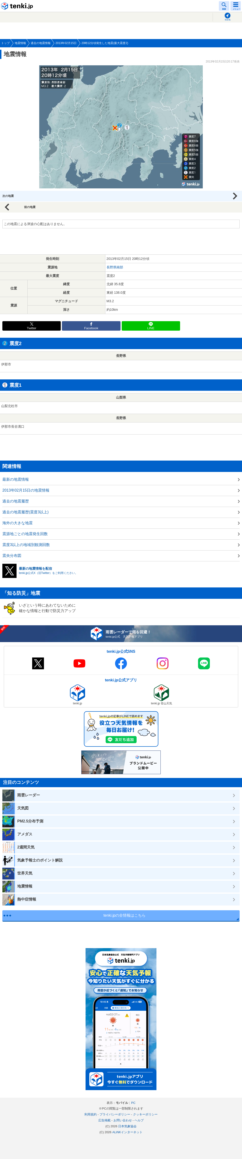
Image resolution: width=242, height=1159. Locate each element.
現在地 (227, 20)
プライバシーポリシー (114, 1114)
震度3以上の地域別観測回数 (26, 545)
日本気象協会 (127, 1126)
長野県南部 (115, 267)
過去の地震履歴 (15, 501)
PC (133, 1103)
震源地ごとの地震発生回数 (25, 534)
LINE (150, 328)
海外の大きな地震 (17, 523)
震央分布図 (11, 556)
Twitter (31, 328)
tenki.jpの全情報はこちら (125, 915)
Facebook (91, 328)
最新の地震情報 (15, 479)
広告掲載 (104, 1120)
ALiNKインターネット (127, 1132)
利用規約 (90, 1114)
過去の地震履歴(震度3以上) (25, 512)
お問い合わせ (122, 1120)
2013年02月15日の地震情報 (25, 490)
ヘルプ (139, 1120)
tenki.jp (17, 6)
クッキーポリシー (145, 1114)
